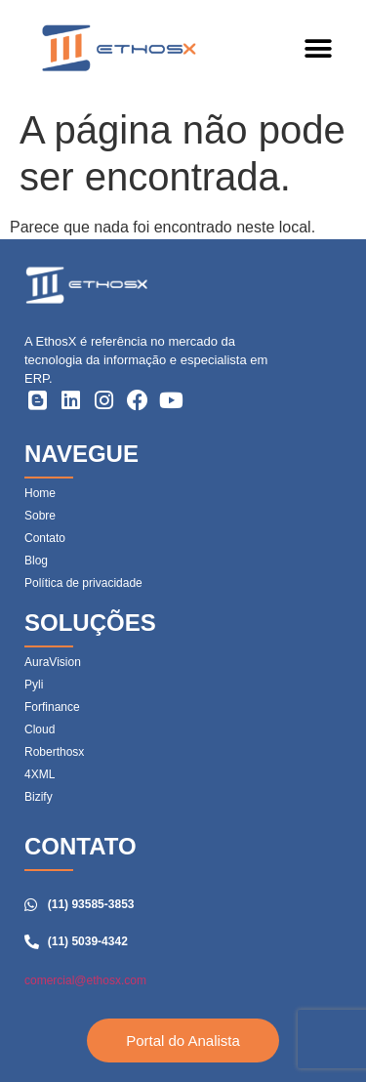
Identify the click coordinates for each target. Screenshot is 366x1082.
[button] (318, 49)
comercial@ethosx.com (85, 980)
